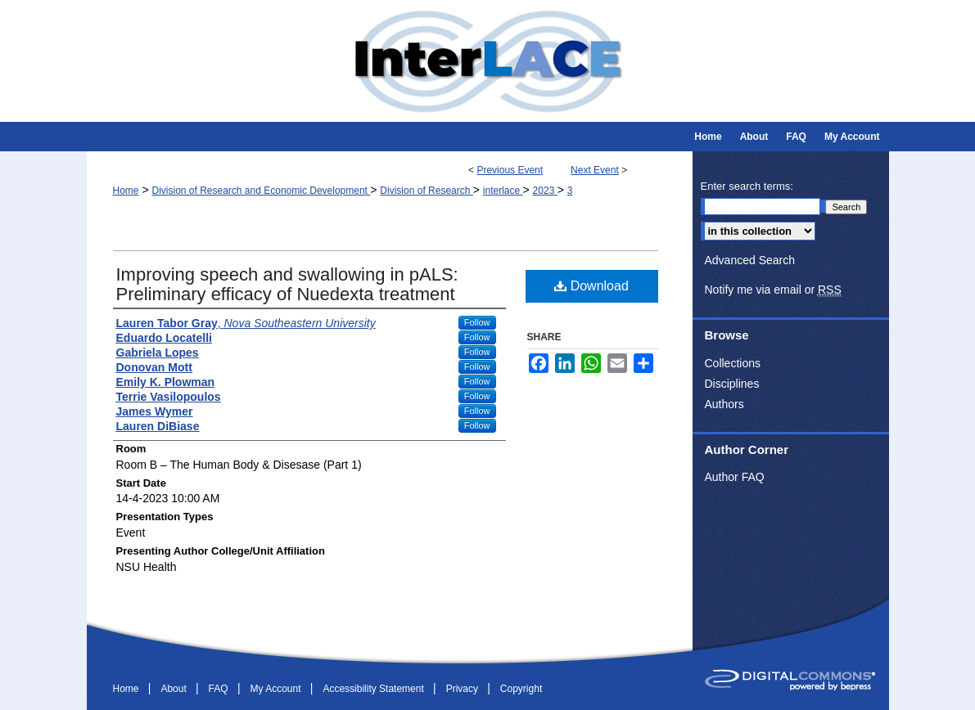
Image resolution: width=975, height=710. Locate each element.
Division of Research (426, 190)
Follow (477, 322)
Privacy (463, 688)
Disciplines (732, 383)
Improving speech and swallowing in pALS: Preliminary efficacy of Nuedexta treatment (287, 284)
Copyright (521, 688)
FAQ (220, 688)
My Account (276, 688)
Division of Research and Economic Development (260, 190)
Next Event (595, 170)
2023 (545, 190)
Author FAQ (735, 476)
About (174, 688)
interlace (503, 190)
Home (126, 190)
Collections (733, 363)
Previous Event (509, 170)
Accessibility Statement (375, 688)
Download (591, 286)
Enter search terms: (747, 186)
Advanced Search (750, 260)
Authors (724, 404)
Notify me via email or (773, 290)
